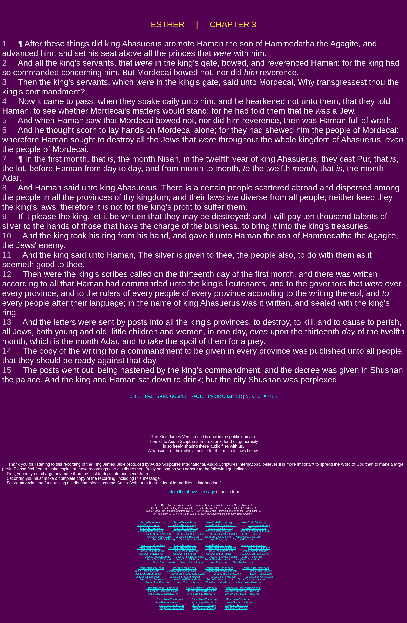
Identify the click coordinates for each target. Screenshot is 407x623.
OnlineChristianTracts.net (201, 593)
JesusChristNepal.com (147, 576)
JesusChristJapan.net (254, 551)
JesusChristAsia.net (185, 545)
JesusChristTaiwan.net (158, 556)
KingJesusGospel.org (248, 536)
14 (6, 350)
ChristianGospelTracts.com (162, 588)
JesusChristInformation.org (220, 525)
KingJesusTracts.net (236, 605)
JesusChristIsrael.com (151, 568)
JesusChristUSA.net (148, 548)
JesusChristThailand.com (186, 579)
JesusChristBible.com (188, 582)
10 (6, 235)
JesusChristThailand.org (190, 533)
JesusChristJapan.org (254, 528)
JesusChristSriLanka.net (254, 553)
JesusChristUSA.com (147, 571)
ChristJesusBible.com (248, 582)
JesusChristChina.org (186, 528)
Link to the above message (190, 492)
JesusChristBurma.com (148, 573)
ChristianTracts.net (243, 562)
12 (6, 274)
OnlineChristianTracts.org (201, 591)
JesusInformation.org (192, 539)
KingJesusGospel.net (248, 559)
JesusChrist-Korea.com (227, 573)
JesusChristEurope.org (218, 522)
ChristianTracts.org (243, 539)
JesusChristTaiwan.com (153, 579)
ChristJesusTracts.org (204, 599)
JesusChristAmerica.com (181, 571)
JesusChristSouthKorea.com (188, 573)
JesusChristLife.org (164, 539)
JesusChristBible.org (188, 536)
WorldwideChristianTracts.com (243, 588)
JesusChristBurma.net (218, 553)
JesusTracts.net (218, 562)
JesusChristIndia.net (184, 553)
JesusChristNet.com (260, 571)
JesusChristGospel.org (218, 536)
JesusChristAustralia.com (252, 579)
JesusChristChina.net (186, 551)
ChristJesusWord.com (219, 582)
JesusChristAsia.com (184, 568)
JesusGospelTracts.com (168, 602)
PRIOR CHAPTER (225, 396)
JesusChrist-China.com (259, 576)
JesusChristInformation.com (221, 571)
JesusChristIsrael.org (152, 522)
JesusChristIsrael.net (153, 545)
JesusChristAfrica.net (152, 551)
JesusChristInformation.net (220, 548)
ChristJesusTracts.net (237, 599)
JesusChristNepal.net (151, 553)
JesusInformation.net (192, 562)
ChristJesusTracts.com (170, 599)
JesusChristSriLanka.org (255, 531)
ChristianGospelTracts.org (163, 591)
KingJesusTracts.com (171, 605)
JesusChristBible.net (187, 559)
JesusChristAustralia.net (223, 556)
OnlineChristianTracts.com (201, 588)
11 (6, 254)
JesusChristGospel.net (218, 559)
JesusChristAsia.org (185, 522)
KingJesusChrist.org (204, 608)
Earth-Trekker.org (252, 533)
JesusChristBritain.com (255, 568)
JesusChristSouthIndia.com (185, 576)
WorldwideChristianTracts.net (242, 593)
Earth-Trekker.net (252, 556)
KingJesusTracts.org (204, 605)
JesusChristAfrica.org (152, 528)
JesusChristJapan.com (219, 579)
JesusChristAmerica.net (182, 548)
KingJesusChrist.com (171, 608)
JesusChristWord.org (158, 536)
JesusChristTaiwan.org (158, 533)
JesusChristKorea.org (220, 528)
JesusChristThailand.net (190, 556)
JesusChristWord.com (158, 582)
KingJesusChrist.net (236, 608)
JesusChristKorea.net (220, 551)
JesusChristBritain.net (253, 545)
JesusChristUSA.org (148, 525)
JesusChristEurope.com (219, 568)
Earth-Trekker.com (261, 573)
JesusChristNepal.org (150, 531)
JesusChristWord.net (159, 559)
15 (6, 370)
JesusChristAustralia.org (223, 533)
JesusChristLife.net (259, 548)
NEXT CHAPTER (261, 396)
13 (6, 322)
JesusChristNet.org (259, 525)
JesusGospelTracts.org (204, 602)
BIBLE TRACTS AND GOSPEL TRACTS (167, 396)
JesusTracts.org (218, 539)
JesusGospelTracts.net (239, 602)
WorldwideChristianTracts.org (242, 591)
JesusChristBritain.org (254, 522)
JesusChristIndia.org (184, 531)
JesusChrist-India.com (223, 576)
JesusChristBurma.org (218, 531)
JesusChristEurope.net (218, 545)
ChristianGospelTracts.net (163, 593)
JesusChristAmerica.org (182, 525)
